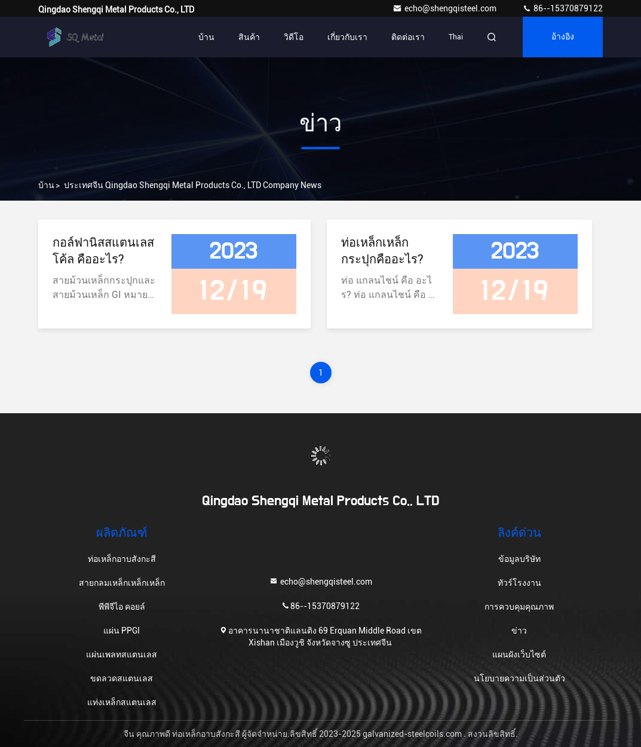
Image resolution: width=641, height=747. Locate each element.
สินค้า (249, 37)
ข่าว (519, 630)
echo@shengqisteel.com (445, 8)
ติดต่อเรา (408, 37)
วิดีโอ (293, 37)
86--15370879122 (562, 8)
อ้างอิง (562, 37)
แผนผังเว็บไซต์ (519, 654)
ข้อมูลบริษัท (519, 559)
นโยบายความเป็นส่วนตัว (519, 678)
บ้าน (206, 37)
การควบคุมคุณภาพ (519, 606)
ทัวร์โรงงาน (519, 583)
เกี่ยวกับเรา (347, 37)
